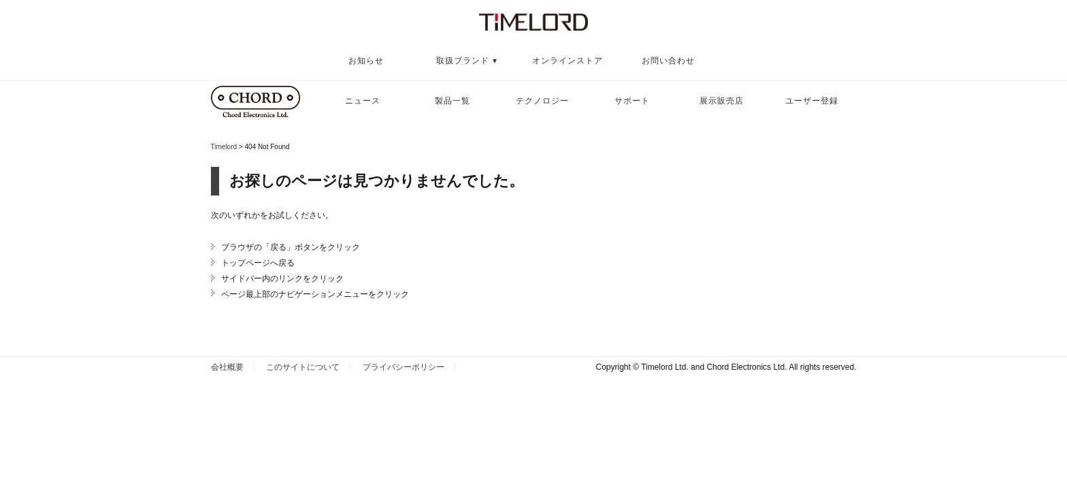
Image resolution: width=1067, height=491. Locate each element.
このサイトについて (303, 367)
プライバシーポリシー (403, 367)
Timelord (224, 147)
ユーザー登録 (811, 101)
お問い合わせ (668, 60)
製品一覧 (452, 101)
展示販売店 (722, 101)
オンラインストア (567, 60)
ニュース (362, 101)
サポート (632, 101)
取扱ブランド (462, 60)
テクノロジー (542, 101)
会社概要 (227, 367)
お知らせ (366, 60)
